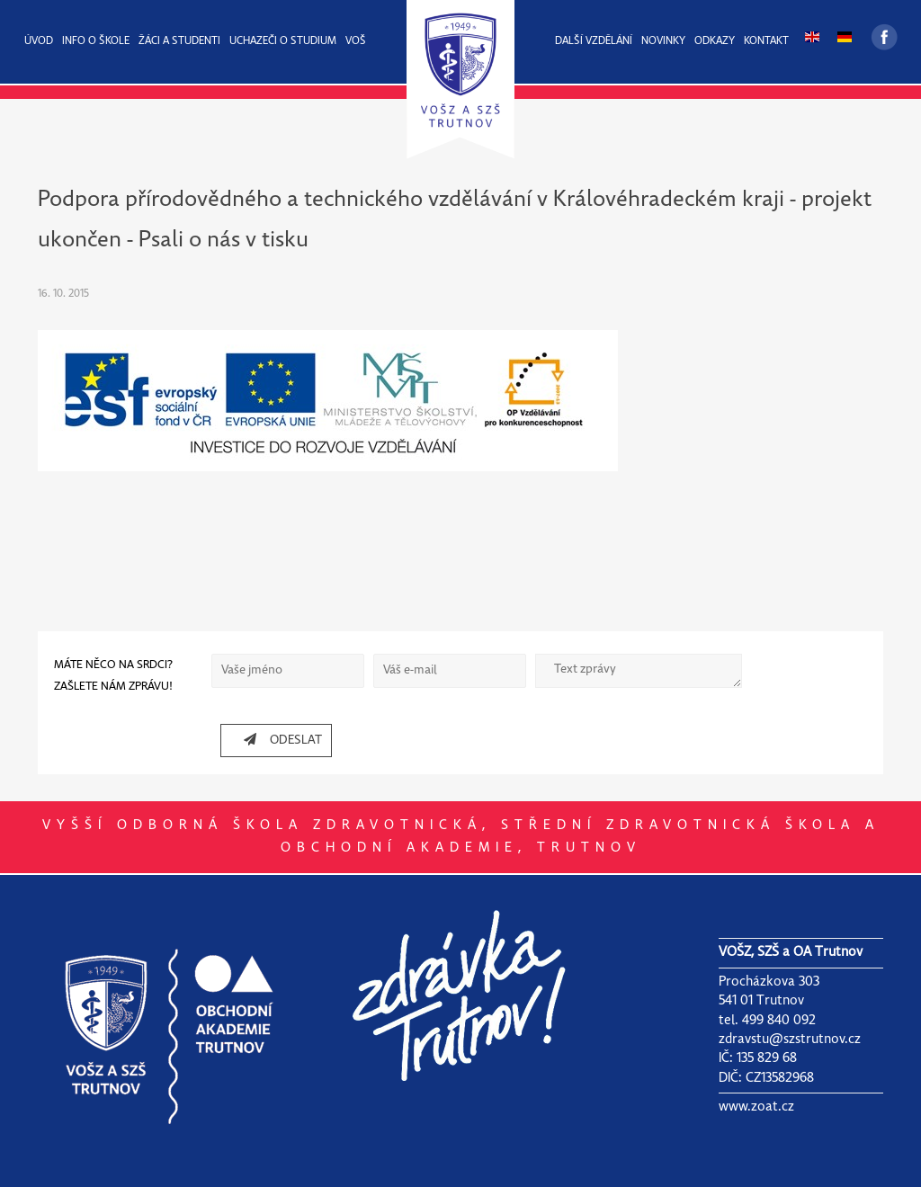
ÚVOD (38, 41)
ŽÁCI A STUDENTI (179, 41)
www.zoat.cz (756, 1107)
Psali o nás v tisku (223, 240)
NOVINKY (663, 41)
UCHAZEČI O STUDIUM (282, 41)
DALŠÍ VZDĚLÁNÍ (593, 41)
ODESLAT (276, 739)
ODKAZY (714, 41)
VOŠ (355, 41)
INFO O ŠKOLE (96, 41)
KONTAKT (766, 41)
